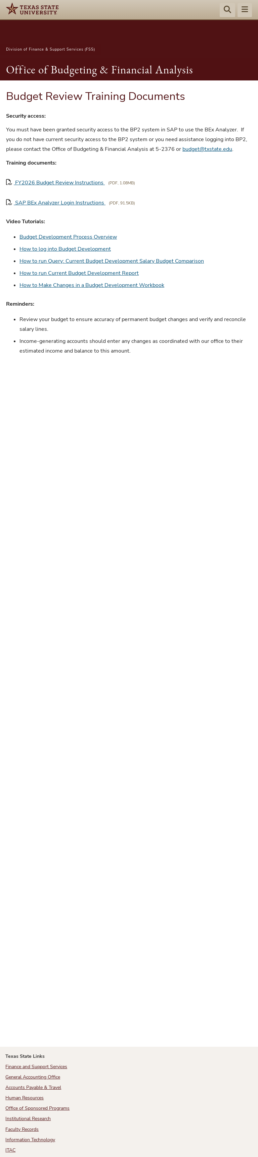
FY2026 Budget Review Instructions (55, 182)
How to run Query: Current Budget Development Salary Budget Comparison (111, 261)
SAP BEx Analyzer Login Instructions (55, 202)
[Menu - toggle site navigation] (245, 10)
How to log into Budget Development (65, 249)
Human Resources (24, 1098)
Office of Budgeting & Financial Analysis (99, 69)
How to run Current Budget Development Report (79, 273)
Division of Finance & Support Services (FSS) (50, 49)
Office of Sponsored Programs (37, 1108)
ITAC (10, 1150)
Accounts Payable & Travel (33, 1087)
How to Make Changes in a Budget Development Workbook (91, 285)
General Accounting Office (32, 1077)
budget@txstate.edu (207, 149)
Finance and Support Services (36, 1066)
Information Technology (30, 1140)
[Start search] (227, 10)
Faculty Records (22, 1129)
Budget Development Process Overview (68, 237)
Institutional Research (28, 1118)
